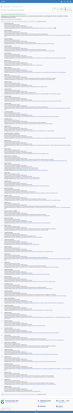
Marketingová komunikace (21, 167)
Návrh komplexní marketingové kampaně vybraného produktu (28, 123)
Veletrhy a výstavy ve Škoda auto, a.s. (23, 65)
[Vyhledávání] (64, 1)
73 (36, 21)
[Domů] (61, 1)
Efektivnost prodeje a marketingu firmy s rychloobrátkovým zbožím (29, 377)
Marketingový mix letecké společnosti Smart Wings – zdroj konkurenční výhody (31, 116)
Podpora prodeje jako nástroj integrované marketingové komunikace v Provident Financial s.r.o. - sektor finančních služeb (40, 317)
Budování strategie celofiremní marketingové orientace (27, 274)
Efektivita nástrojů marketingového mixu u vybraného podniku (28, 310)
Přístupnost (60, 407)
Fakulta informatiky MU (13, 402)
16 (26, 21)
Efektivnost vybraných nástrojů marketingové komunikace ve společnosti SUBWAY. (32, 93)
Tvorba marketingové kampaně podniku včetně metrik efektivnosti (29, 43)
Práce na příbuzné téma (17, 6)
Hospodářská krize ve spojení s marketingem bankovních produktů (29, 79)
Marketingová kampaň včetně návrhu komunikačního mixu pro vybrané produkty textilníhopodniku (36, 160)
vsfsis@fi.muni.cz (43, 402)
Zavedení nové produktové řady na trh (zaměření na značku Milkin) (29, 130)
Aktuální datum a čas (62, 402)
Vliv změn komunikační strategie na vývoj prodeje (26, 86)
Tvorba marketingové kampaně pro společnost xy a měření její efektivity (30, 384)
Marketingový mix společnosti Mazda (23, 237)
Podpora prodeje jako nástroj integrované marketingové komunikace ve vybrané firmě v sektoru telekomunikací (38, 108)
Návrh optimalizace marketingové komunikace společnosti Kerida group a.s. (31, 193)
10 (15, 21)
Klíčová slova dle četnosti (16, 19)
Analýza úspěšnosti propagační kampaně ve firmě (26, 170)
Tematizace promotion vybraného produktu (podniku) (27, 185)
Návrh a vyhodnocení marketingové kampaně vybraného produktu (29, 28)
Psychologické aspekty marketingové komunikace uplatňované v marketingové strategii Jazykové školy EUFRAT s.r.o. (39, 368)
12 (18, 21)
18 (30, 21)
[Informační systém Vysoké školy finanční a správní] (3, 1)
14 (22, 21)
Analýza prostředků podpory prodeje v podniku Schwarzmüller (28, 251)
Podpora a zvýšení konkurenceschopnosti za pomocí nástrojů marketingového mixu (33, 101)
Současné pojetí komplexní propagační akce (25, 325)
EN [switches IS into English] (67, 1)
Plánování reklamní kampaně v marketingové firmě (26, 230)
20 (33, 21)
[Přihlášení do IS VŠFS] (70, 1)
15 (24, 21)
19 (31, 21)
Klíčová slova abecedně (6, 19)
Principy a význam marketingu (22, 244)
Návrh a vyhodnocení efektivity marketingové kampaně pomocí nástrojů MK (31, 354)
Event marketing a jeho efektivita (22, 391)
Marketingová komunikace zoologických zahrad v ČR (26, 153)
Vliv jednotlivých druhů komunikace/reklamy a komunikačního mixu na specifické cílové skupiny (35, 58)
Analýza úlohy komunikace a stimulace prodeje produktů (27, 222)
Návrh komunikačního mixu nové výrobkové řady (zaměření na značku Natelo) (31, 267)
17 (28, 21)
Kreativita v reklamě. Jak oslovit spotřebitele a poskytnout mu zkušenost (30, 361)
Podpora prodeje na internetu (22, 177)
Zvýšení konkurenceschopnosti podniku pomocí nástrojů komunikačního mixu (31, 332)
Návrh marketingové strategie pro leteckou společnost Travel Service (30, 281)
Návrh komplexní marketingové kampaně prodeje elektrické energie (29, 50)
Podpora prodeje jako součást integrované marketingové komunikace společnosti (32, 200)
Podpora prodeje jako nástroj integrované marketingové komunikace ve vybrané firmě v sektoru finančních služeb (39, 35)
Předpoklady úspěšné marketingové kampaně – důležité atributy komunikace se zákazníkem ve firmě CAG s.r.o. (38, 207)
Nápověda (42, 406)
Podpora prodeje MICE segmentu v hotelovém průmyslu (27, 215)
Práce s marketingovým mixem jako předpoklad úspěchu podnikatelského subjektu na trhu (34, 340)
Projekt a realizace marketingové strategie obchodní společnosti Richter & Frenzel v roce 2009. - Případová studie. (39, 145)
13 (20, 21)
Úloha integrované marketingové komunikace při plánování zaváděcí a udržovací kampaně (34, 303)
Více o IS (60, 406)
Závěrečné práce (7, 6)
